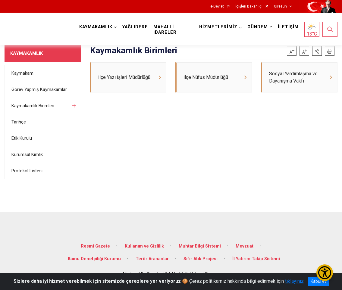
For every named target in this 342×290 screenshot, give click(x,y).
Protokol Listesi (26, 170)
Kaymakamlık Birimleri (32, 105)
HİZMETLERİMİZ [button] (218, 27)
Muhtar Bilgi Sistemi (200, 246)
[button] (317, 51)
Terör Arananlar (152, 258)
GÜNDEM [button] (257, 27)
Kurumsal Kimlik (27, 154)
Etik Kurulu (21, 138)
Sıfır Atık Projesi (201, 258)
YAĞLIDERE (135, 27)
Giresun (280, 6)
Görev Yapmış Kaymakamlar (39, 89)
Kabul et (318, 281)
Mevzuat (244, 246)
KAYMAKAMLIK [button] (95, 27)
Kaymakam (22, 73)
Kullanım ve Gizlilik (144, 246)
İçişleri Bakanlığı (248, 6)
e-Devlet (217, 6)
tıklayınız (294, 281)
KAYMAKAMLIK (26, 53)
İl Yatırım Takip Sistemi (256, 258)
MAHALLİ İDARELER (165, 29)
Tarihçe (18, 122)
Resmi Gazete (95, 246)
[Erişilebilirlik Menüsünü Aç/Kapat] (324, 272)
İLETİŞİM (288, 27)
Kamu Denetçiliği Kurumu (94, 258)
